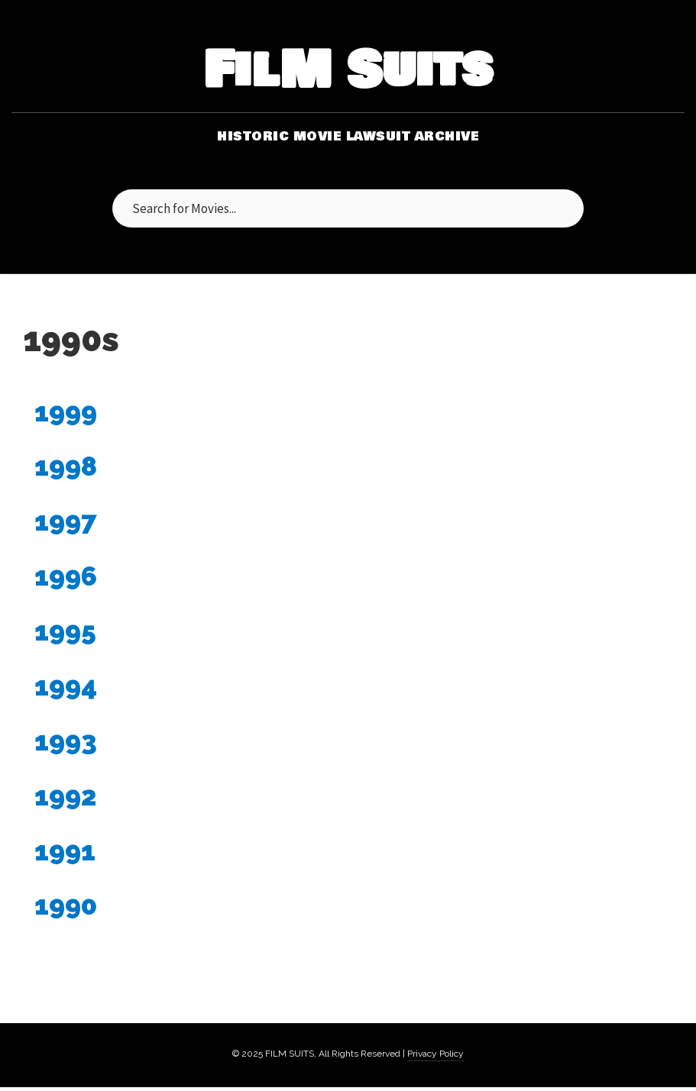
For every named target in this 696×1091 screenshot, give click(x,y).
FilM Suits (348, 71)
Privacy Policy (435, 1053)
